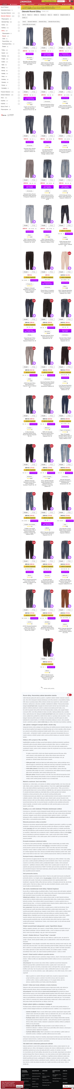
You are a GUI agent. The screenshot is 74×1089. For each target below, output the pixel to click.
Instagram (65, 1078)
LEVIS (65, 145)
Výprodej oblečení (6, 13)
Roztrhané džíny (7, 44)
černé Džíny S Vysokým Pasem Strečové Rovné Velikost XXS (47, 292)
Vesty (3, 76)
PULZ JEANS (47, 476)
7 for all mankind (47, 878)
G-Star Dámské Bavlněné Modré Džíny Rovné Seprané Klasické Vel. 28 (29, 434)
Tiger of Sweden (65, 430)
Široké (4, 46)
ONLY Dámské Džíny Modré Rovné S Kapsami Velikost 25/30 (65, 107)
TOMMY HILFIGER (29, 524)
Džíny (3, 30)
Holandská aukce (5, 10)
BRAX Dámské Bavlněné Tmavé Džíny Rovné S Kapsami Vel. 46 (47, 534)
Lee (47, 145)
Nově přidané (4, 7)
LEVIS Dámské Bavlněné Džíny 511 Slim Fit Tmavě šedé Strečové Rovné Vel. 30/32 (30, 628)
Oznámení (13, 4)
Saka (3, 64)
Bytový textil (4, 106)
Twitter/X (65, 1076)
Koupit (25, 47)
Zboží (5, 4)
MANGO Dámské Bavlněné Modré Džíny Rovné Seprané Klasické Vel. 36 (47, 628)
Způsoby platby (35, 1078)
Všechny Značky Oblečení (46, 1077)
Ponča (3, 85)
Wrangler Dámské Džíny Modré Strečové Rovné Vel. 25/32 (29, 63)
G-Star (30, 427)
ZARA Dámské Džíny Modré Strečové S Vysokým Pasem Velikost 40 (65, 243)
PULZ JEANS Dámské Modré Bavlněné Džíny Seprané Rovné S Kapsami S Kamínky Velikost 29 (47, 483)
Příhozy (32, 4)
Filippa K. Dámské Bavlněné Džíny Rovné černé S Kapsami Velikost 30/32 (29, 290)
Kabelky (3, 103)
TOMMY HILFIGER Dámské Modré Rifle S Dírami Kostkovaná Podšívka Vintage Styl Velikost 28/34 (29, 531)
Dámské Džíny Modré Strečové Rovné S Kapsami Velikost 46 (30, 150)
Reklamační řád (45, 1085)
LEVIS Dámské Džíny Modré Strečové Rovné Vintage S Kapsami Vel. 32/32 (47, 197)
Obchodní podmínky (46, 1082)
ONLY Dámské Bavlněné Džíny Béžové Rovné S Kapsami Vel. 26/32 (65, 292)
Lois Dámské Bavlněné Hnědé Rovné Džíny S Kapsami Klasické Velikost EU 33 (65, 387)
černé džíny (5, 41)
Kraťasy (4, 79)
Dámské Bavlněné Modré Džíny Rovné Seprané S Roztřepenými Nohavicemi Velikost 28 (47, 384)
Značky (23, 4)
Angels (29, 102)
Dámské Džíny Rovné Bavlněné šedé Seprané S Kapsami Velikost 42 (29, 195)
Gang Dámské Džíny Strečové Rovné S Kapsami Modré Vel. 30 (29, 339)
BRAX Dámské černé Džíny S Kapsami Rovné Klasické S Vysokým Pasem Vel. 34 (47, 677)
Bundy (3, 70)
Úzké (3, 38)
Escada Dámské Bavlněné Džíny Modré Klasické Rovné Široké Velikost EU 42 (47, 581)
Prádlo (3, 59)
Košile (3, 61)
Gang (29, 335)
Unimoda (47, 101)
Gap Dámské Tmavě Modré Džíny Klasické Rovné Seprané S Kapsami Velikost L (65, 530)
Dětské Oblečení (5, 94)
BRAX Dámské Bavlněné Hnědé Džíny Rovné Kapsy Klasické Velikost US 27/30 (65, 630)
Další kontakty (55, 1081)
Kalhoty (4, 27)
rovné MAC (29, 828)
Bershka (47, 331)
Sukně (3, 53)
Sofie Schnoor (47, 58)
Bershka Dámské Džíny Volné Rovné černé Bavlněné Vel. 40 (47, 337)
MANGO (29, 476)
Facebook (65, 1073)
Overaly (4, 82)
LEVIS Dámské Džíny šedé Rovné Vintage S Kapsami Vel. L (65, 151)
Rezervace (42, 4)
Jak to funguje (66, 4)
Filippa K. (30, 284)
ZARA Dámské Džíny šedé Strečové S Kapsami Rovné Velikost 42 (29, 385)
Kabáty (3, 73)
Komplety (4, 88)
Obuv (2, 97)
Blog (43, 1073)
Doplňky (3, 100)
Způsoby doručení (36, 1076)
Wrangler (29, 57)
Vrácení (34, 1081)
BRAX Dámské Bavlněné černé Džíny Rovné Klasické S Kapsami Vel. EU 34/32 (30, 581)
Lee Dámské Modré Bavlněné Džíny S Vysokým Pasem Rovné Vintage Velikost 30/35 (47, 152)
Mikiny (3, 67)
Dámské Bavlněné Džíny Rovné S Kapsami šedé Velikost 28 (47, 106)
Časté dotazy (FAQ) (36, 1073)
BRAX (47, 528)
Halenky (4, 56)
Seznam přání (54, 4)
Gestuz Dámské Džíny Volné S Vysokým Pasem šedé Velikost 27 (65, 64)
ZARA (65, 237)
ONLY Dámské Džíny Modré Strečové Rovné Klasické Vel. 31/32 (29, 241)
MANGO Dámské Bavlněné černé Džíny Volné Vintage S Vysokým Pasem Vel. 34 (29, 483)
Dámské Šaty (5, 22)
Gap (65, 524)
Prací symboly (45, 1080)
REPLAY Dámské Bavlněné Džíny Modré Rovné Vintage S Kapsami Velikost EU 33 (65, 581)
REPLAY (47, 427)
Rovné (4, 36)
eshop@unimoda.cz (56, 1078)
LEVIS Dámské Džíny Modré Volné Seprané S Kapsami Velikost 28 (65, 196)
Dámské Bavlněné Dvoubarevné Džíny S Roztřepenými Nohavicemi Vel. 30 (65, 482)
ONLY (65, 101)
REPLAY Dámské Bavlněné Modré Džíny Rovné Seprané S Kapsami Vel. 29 (47, 434)
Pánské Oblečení (5, 92)
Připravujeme (5, 19)
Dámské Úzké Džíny (26, 1078)
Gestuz (65, 58)
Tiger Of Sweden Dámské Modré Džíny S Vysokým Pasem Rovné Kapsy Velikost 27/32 (65, 436)
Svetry (3, 24)
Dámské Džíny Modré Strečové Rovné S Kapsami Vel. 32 (65, 339)
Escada (47, 575)
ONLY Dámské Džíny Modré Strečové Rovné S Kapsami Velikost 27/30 (47, 241)
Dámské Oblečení (6, 16)
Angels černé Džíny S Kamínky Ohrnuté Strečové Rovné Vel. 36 (29, 108)
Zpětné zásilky (35, 1084)
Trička (3, 50)
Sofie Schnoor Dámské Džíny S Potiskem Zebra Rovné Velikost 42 (47, 64)
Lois (65, 381)
